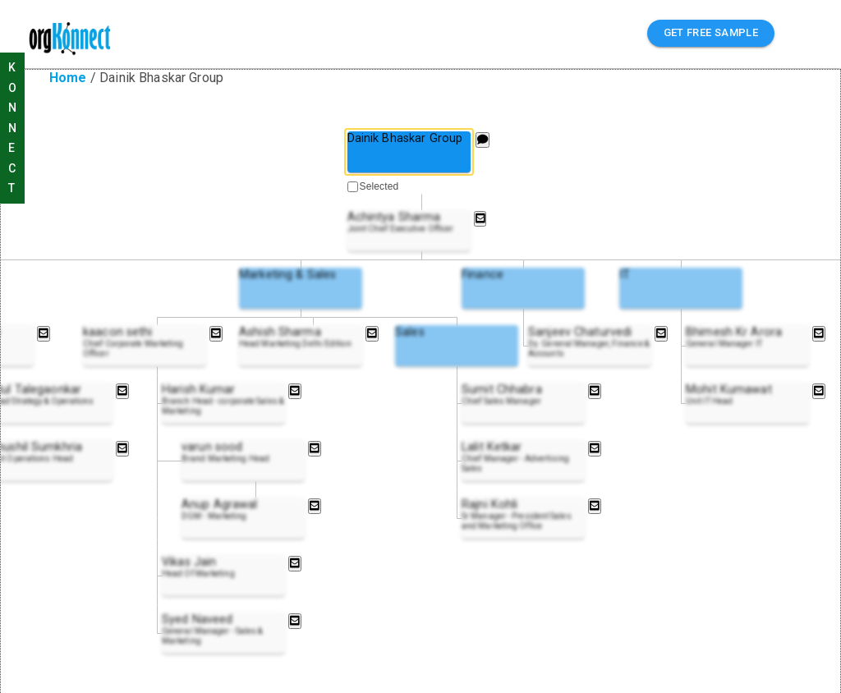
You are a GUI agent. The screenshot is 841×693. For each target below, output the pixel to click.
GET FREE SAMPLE (711, 33)
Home (68, 77)
